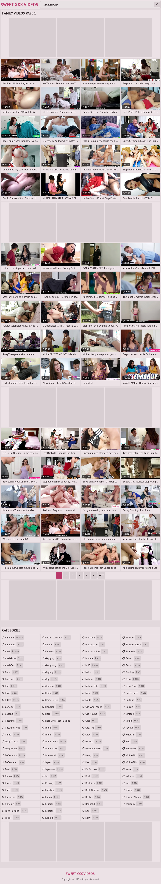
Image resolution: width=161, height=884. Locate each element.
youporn (134, 803)
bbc (11, 686)
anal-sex (14, 665)
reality (93, 797)
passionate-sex (97, 748)
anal (12, 651)
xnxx (132, 769)
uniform (134, 699)
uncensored (136, 693)
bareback (14, 679)
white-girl (135, 755)
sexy (92, 817)
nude (92, 699)
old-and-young (98, 706)
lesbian (53, 803)
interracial (55, 755)
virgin (133, 720)
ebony (12, 776)
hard (52, 713)
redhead (94, 803)
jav (51, 776)
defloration (15, 755)
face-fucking (16, 810)
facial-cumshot (58, 637)
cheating (14, 720)
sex (92, 810)
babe (12, 672)
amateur (14, 637)
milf (92, 665)
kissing (53, 783)
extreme (13, 803)
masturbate (95, 644)
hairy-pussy (55, 699)
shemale (135, 651)
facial (12, 817)
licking (53, 817)
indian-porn (56, 741)
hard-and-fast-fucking (57, 721)
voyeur (133, 727)
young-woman (138, 797)
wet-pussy (135, 748)
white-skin (136, 762)
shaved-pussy (137, 644)
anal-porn (14, 658)
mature (93, 658)
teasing (133, 672)
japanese (54, 769)
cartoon (13, 706)
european (14, 797)
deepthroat (15, 748)
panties (93, 741)
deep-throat (16, 741)
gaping (53, 672)
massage (94, 637)
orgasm (93, 727)
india (52, 727)
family (53, 644)
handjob (54, 706)
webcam (134, 734)
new (92, 693)
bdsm (12, 699)
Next (101, 575)
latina (52, 797)
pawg (92, 755)
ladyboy (54, 790)
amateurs (14, 644)
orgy (92, 734)
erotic (12, 783)
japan (52, 762)
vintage (133, 713)
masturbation (96, 651)
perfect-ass (95, 769)
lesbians (53, 810)
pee (91, 762)
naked (92, 672)
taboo (133, 658)
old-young (95, 713)
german (53, 686)
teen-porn (135, 686)
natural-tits (96, 686)
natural (93, 679)
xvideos (134, 776)
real (92, 776)
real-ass (94, 783)
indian (53, 734)
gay (51, 679)
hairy (52, 693)
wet (132, 741)
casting (12, 713)
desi (11, 769)
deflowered (15, 762)
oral (91, 720)
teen (133, 679)
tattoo (133, 665)
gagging (53, 658)
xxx (132, 783)
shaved (134, 637)
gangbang (55, 665)
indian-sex (55, 748)
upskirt (133, 706)
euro (12, 790)
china (12, 734)
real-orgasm (96, 790)
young (133, 790)
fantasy (53, 651)
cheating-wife (16, 727)
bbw (11, 693)
